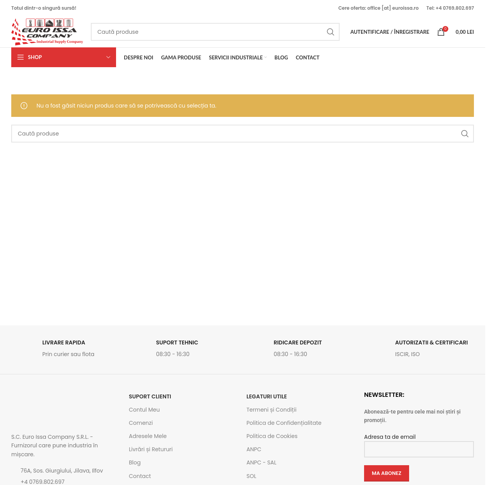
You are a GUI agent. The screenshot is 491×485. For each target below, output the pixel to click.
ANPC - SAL (261, 462)
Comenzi (141, 423)
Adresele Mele (148, 436)
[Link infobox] (66, 350)
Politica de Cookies (271, 436)
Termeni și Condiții (271, 410)
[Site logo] (47, 31)
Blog (135, 462)
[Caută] (215, 32)
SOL (251, 476)
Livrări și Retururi (151, 449)
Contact (140, 476)
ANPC (253, 449)
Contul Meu (144, 410)
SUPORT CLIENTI (150, 396)
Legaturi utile (266, 396)
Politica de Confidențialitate (283, 423)
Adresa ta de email (419, 443)
